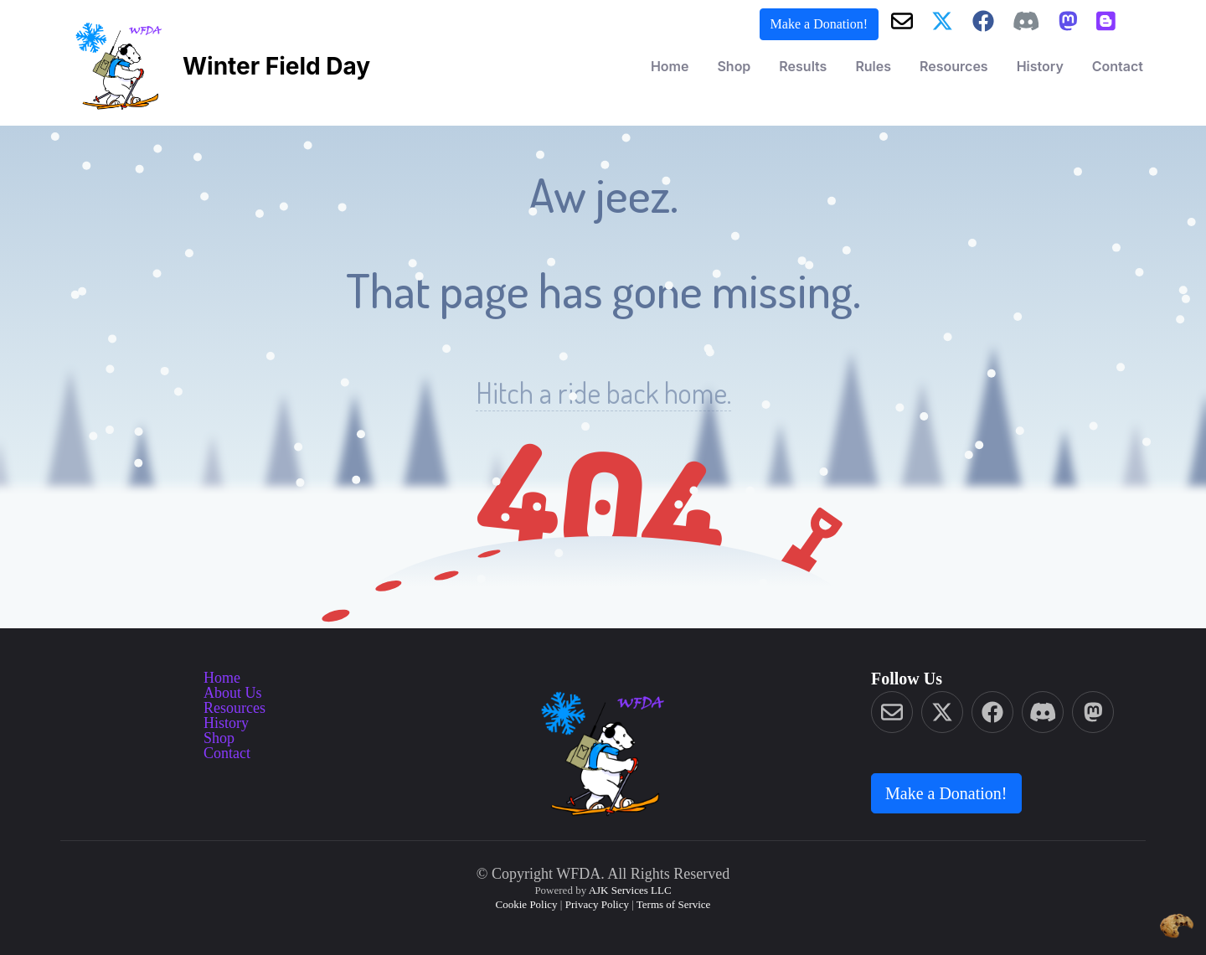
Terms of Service (673, 904)
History (1040, 66)
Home (670, 66)
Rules (873, 66)
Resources (954, 66)
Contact (1117, 66)
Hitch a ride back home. (603, 392)
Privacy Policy (597, 904)
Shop (733, 66)
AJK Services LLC (630, 890)
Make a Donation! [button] (819, 24)
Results (803, 66)
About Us (233, 692)
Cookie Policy (527, 904)
